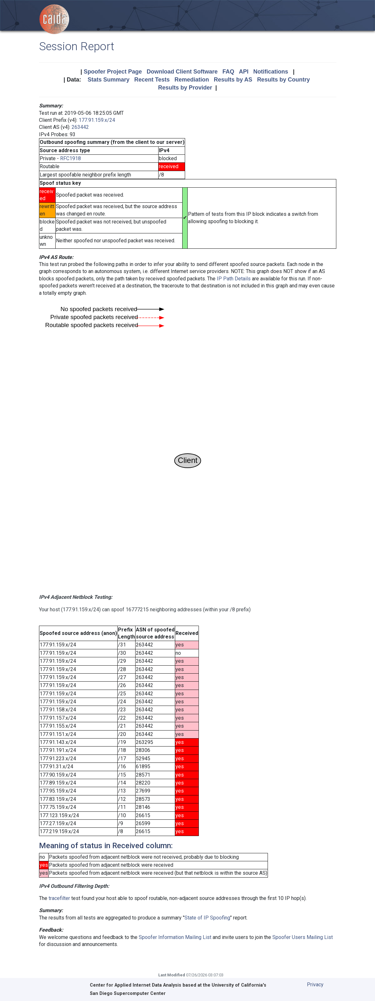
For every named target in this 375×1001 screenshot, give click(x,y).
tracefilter (59, 898)
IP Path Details (234, 279)
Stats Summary (108, 79)
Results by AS (233, 79)
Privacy (315, 984)
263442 (80, 127)
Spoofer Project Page (113, 71)
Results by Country (283, 79)
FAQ (228, 71)
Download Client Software (182, 71)
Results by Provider (185, 87)
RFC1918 (70, 158)
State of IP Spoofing (207, 918)
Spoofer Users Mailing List (302, 937)
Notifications (270, 71)
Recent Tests (152, 79)
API (243, 71)
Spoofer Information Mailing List (175, 937)
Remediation (192, 79)
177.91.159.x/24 (97, 120)
